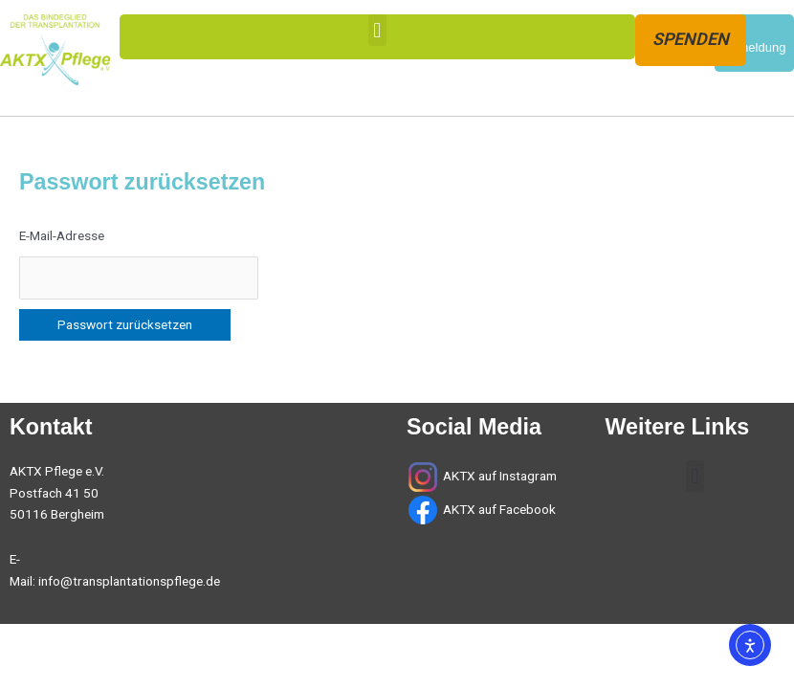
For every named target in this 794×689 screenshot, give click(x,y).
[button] (377, 30)
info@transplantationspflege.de (129, 581)
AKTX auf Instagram (500, 475)
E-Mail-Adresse (61, 235)
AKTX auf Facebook (498, 509)
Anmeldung (754, 47)
